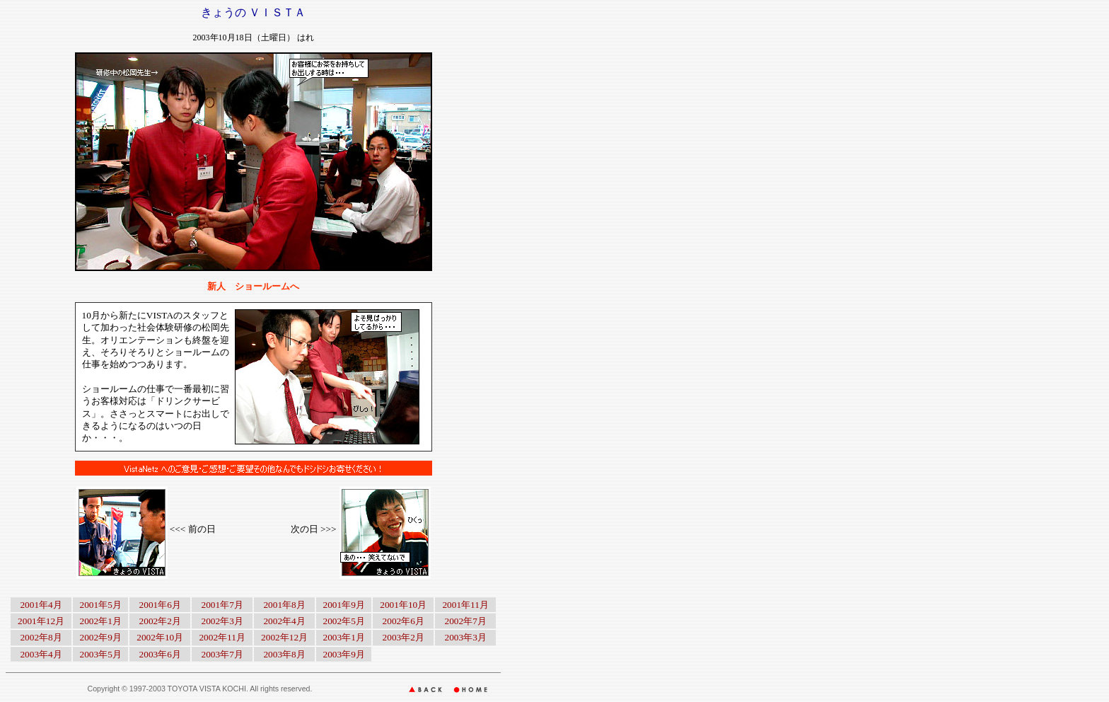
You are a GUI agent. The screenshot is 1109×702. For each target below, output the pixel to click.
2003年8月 (284, 654)
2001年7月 (222, 604)
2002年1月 (101, 621)
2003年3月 (466, 637)
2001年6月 (160, 604)
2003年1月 (343, 637)
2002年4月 (284, 621)
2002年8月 (41, 637)
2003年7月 (222, 654)
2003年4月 (41, 654)
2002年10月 (160, 637)
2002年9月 (101, 637)
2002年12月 (284, 637)
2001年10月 (403, 604)
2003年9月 (343, 654)
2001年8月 (284, 604)
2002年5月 (343, 621)
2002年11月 (222, 637)
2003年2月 (403, 637)
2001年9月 (343, 604)
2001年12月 (41, 621)
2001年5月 (101, 604)
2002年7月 (466, 621)
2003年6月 (160, 654)
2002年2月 (160, 621)
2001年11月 (465, 604)
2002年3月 (222, 621)
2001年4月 (41, 604)
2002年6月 (403, 621)
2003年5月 (101, 654)
